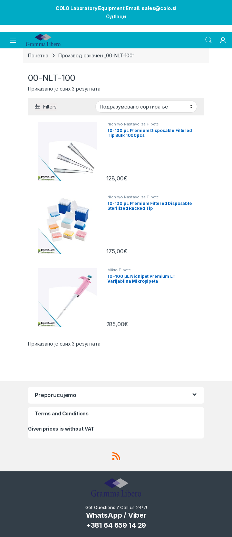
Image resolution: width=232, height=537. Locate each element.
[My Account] (223, 40)
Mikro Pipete (119, 269)
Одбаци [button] (116, 16)
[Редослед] (146, 106)
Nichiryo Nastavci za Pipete (133, 124)
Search (208, 40)
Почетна (38, 55)
